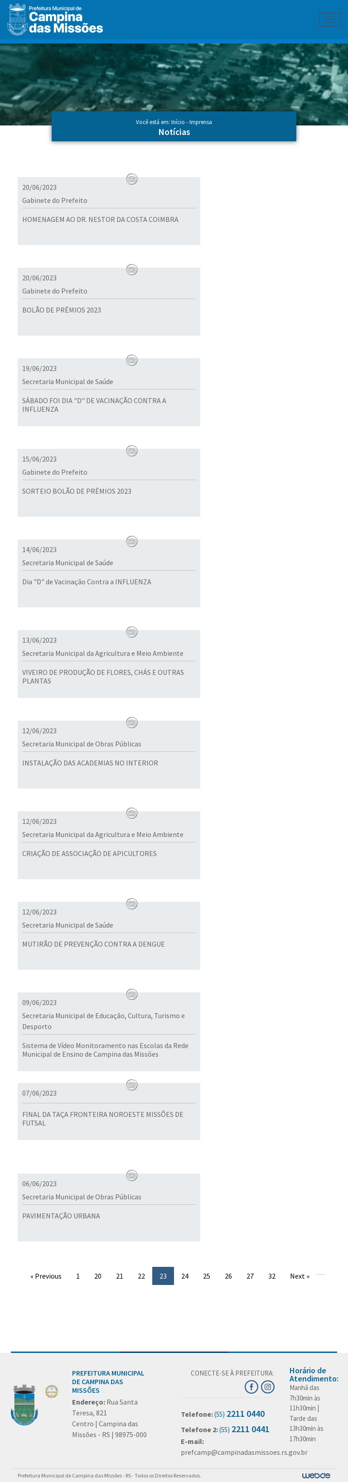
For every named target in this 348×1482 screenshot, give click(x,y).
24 (184, 1275)
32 (272, 1275)
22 (141, 1275)
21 (119, 1275)
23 (163, 1275)
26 (228, 1275)
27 (250, 1275)
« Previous (46, 1275)
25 (206, 1275)
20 (98, 1275)
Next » (299, 1275)
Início (178, 122)
